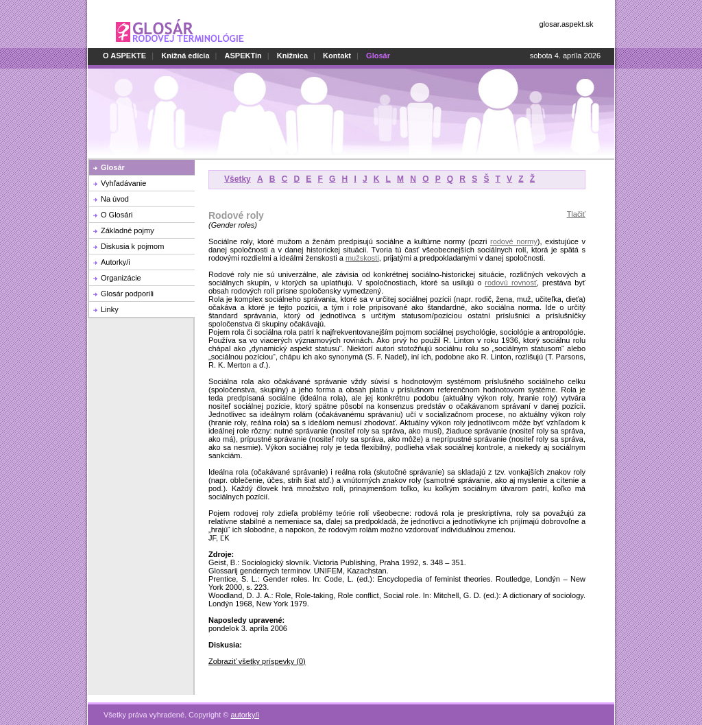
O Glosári (116, 215)
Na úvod (115, 199)
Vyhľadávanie (123, 183)
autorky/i (244, 707)
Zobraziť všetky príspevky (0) (257, 661)
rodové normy (513, 241)
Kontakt (337, 55)
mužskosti (362, 258)
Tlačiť (576, 214)
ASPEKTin (243, 55)
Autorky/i (115, 262)
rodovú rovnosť (511, 282)
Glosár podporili (127, 293)
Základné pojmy (127, 230)
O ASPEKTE (124, 55)
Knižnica (292, 55)
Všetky (237, 179)
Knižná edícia (185, 55)
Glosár (113, 167)
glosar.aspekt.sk (567, 24)
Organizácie (121, 278)
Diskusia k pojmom (132, 246)
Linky (110, 309)
